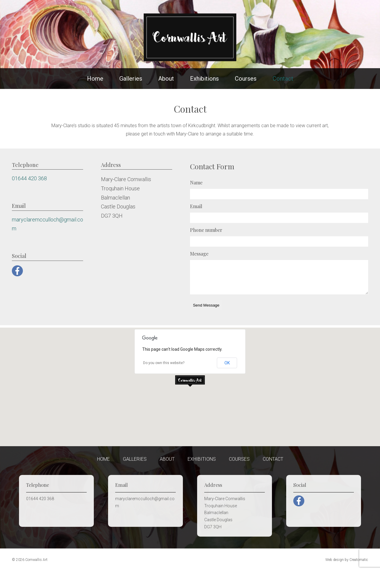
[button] (190, 381)
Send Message (206, 305)
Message (199, 254)
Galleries (130, 78)
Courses (245, 78)
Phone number (206, 230)
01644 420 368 (29, 178)
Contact (283, 78)
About (166, 78)
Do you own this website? (163, 363)
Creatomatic (358, 560)
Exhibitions (204, 78)
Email (196, 206)
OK (227, 363)
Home (95, 78)
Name (196, 182)
